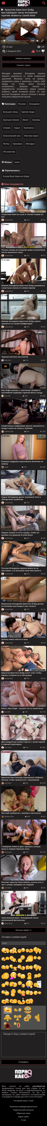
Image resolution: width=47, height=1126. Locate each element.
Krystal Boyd (7, 220)
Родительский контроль (23, 1110)
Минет (26, 120)
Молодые (30, 144)
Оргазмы (36, 120)
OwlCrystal (6, 852)
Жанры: (8, 162)
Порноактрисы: (12, 170)
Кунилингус (29, 128)
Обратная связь (23, 1113)
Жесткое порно (31, 136)
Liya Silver (6, 783)
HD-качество (9, 152)
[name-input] (23, 943)
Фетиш (6, 144)
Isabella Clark (7, 431)
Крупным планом (11, 120)
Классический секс (12, 136)
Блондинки (34, 104)
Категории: (10, 104)
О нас (23, 1120)
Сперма (6, 128)
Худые (17, 128)
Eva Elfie (5, 396)
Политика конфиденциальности (23, 1106)
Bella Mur (6, 360)
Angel (4, 467)
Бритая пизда (28, 112)
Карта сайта (23, 1117)
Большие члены (10, 112)
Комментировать (23, 58)
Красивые (17, 144)
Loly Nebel (6, 888)
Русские (22, 104)
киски (17, 162)
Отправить (23, 1062)
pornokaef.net (39, 1086)
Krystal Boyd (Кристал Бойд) (16, 176)
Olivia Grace (7, 923)
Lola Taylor (6, 747)
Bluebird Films (7, 816)
